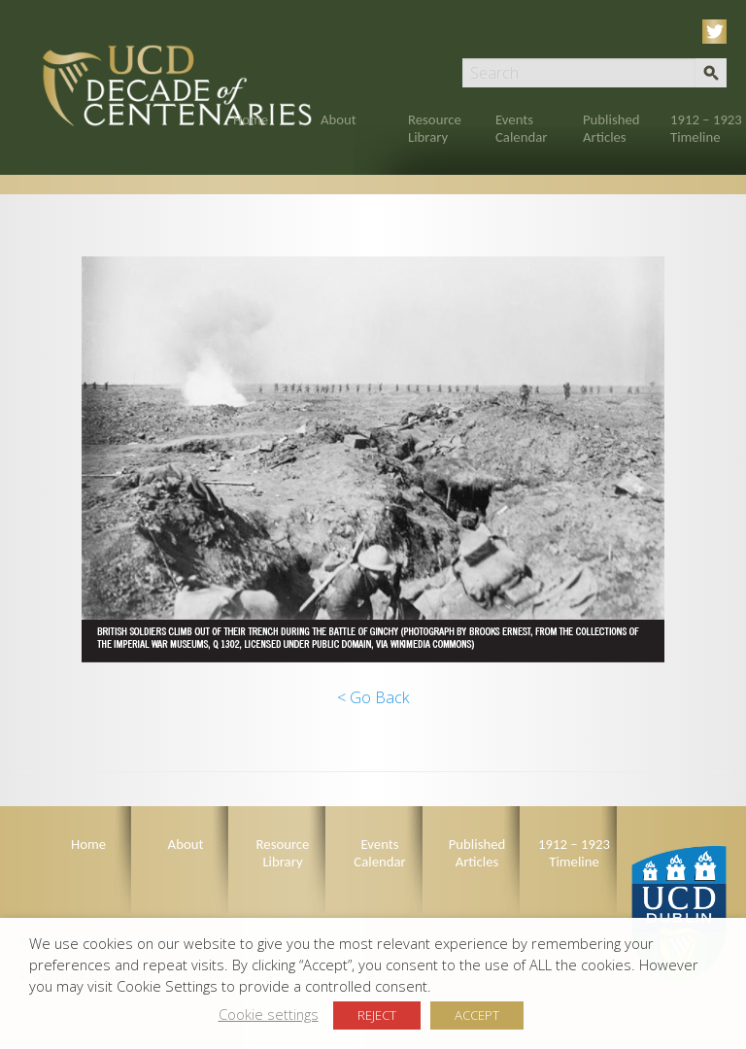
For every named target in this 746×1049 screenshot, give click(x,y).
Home (250, 119)
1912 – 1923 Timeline (706, 128)
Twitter (717, 31)
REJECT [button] (376, 1015)
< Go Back (373, 697)
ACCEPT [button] (477, 1015)
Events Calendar (521, 128)
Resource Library (434, 128)
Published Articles (611, 128)
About (338, 119)
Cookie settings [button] (269, 1014)
